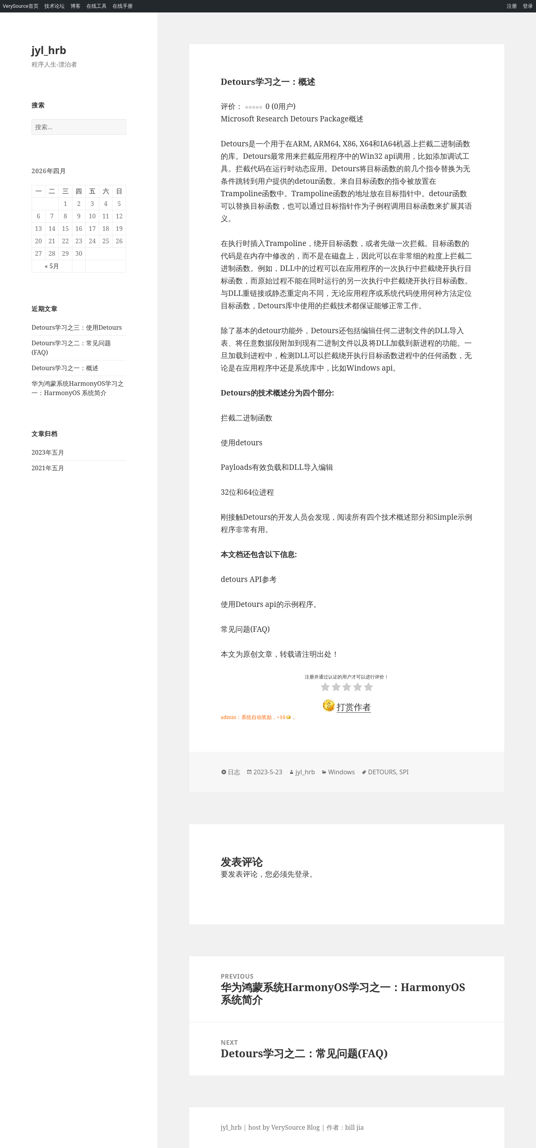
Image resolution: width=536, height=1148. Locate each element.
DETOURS (382, 772)
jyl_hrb (49, 50)
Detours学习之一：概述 (65, 368)
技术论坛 (54, 6)
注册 (512, 6)
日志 (234, 772)
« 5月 (52, 266)
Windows (341, 772)
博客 (75, 6)
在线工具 (96, 6)
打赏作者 (354, 706)
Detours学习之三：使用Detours (77, 327)
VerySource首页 (21, 6)
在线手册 (122, 6)
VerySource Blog (295, 1127)
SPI (404, 772)
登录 (528, 6)
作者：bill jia (345, 1127)
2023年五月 (48, 452)
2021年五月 (48, 468)
